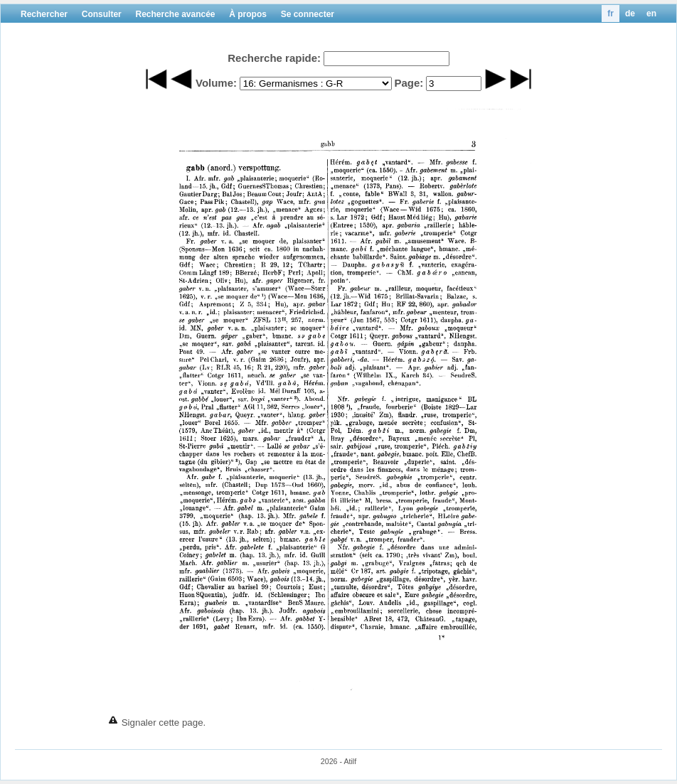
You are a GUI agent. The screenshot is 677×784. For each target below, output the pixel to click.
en (651, 13)
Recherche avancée (175, 14)
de (630, 13)
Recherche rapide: (274, 58)
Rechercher (44, 14)
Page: (408, 83)
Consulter (102, 14)
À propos (248, 14)
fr (610, 13)
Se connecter (307, 14)
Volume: (216, 83)
